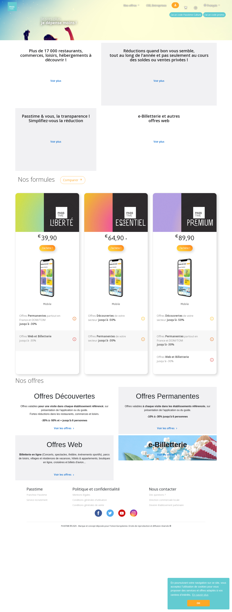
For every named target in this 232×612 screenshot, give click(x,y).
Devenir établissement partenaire (166, 505)
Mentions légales (81, 494)
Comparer (72, 180)
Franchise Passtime (37, 494)
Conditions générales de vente (88, 505)
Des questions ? (157, 494)
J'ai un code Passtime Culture (186, 14)
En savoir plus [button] (200, 594)
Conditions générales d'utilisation (89, 499)
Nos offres (132, 5)
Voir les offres (64, 428)
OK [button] (198, 603)
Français (212, 5)
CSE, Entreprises (156, 5)
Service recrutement (37, 499)
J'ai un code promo (214, 14)
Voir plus (55, 81)
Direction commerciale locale (164, 499)
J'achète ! (47, 248)
